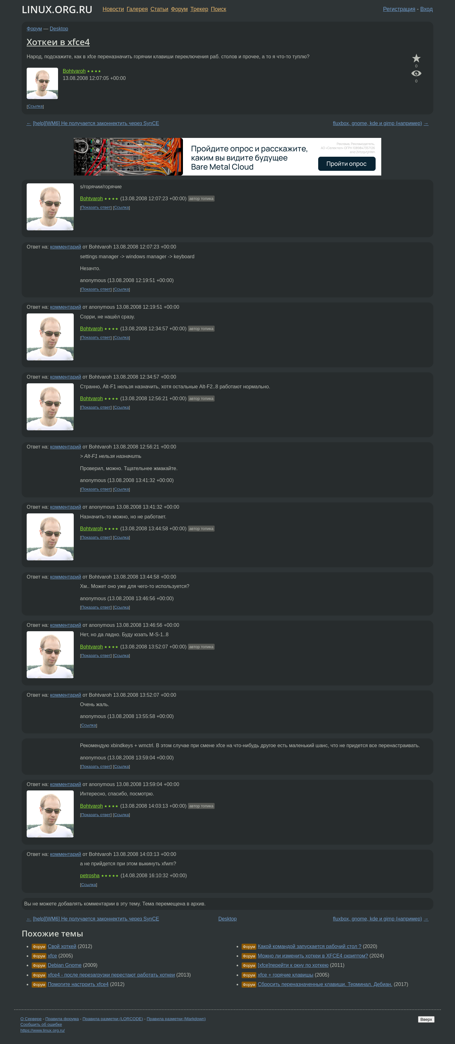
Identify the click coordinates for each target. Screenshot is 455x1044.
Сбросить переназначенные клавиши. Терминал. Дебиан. (325, 984)
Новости (113, 9)
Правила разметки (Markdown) (176, 1018)
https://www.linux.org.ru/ (42, 1030)
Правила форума (62, 1018)
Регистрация (399, 9)
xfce (52, 955)
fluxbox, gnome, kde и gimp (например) (377, 123)
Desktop (59, 28)
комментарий (65, 246)
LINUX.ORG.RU (57, 9)
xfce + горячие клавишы (285, 975)
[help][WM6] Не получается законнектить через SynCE (96, 123)
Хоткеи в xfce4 (58, 42)
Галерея (137, 9)
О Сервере (31, 1018)
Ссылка (35, 106)
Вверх (426, 1019)
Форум (179, 9)
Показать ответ (96, 207)
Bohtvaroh (74, 71)
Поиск (218, 9)
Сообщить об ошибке (41, 1024)
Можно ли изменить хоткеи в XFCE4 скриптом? (313, 955)
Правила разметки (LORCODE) (113, 1018)
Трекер (199, 9)
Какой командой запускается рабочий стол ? (309, 946)
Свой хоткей (62, 946)
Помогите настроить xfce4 (78, 984)
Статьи (159, 9)
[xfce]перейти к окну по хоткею (293, 965)
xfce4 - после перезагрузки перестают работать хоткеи (111, 975)
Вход (426, 9)
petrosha (89, 875)
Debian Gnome (65, 965)
